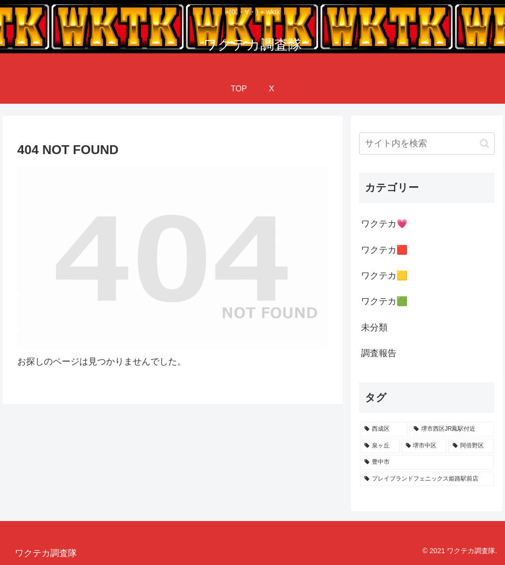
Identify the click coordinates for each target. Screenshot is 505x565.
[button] (484, 143)
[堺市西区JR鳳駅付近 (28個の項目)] (451, 429)
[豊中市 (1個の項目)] (426, 462)
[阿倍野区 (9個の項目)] (470, 446)
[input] (426, 143)
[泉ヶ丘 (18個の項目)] (379, 446)
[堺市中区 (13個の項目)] (423, 446)
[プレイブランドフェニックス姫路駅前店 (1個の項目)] (426, 479)
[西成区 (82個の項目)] (383, 429)
